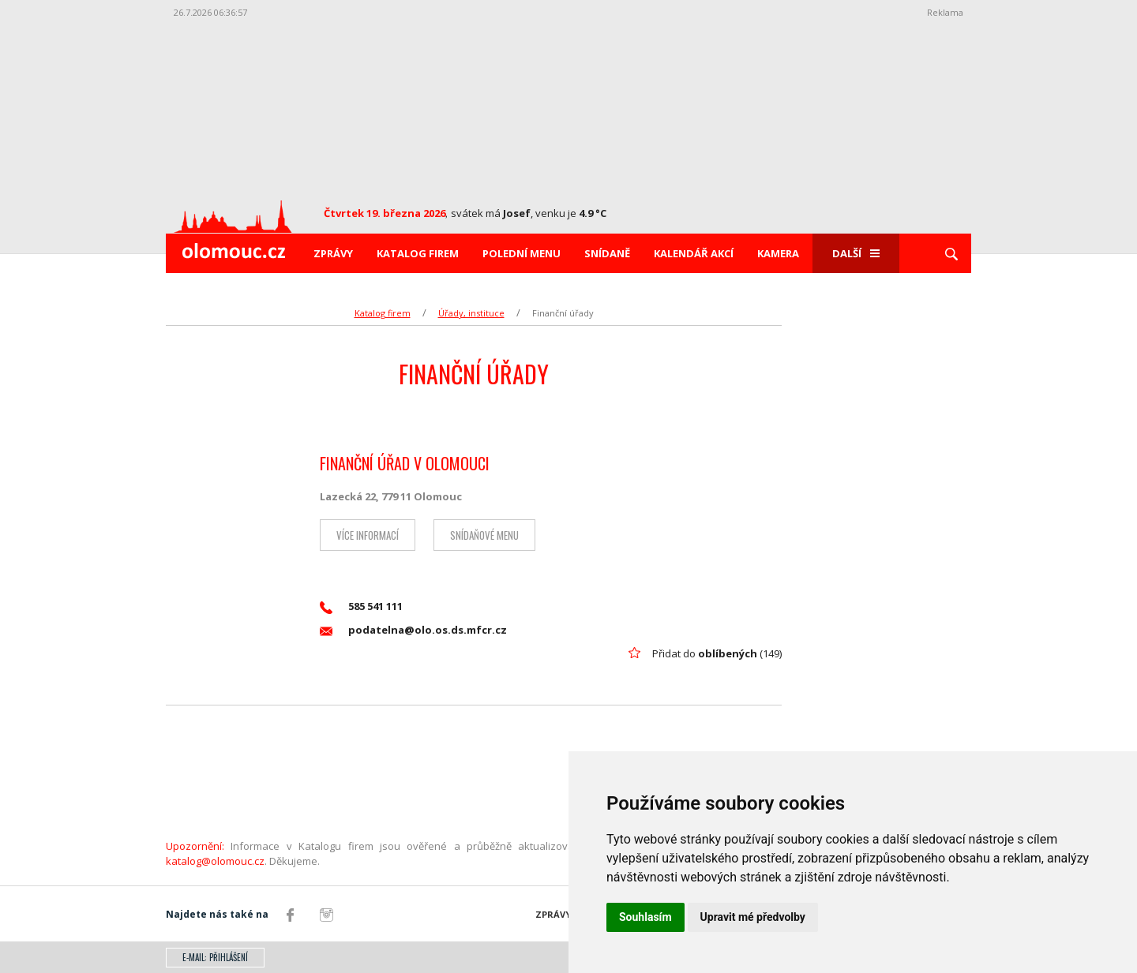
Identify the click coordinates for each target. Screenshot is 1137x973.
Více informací (367, 535)
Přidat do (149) (717, 653)
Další (856, 253)
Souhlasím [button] (645, 917)
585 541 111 (361, 606)
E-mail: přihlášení (215, 957)
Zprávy (333, 253)
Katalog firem (418, 253)
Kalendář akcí (694, 253)
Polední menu (521, 253)
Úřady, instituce (471, 313)
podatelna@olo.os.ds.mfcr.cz (413, 630)
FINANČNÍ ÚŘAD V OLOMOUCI (405, 463)
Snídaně (607, 253)
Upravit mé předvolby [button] (752, 917)
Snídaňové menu (484, 535)
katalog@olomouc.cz (215, 861)
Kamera (778, 253)
